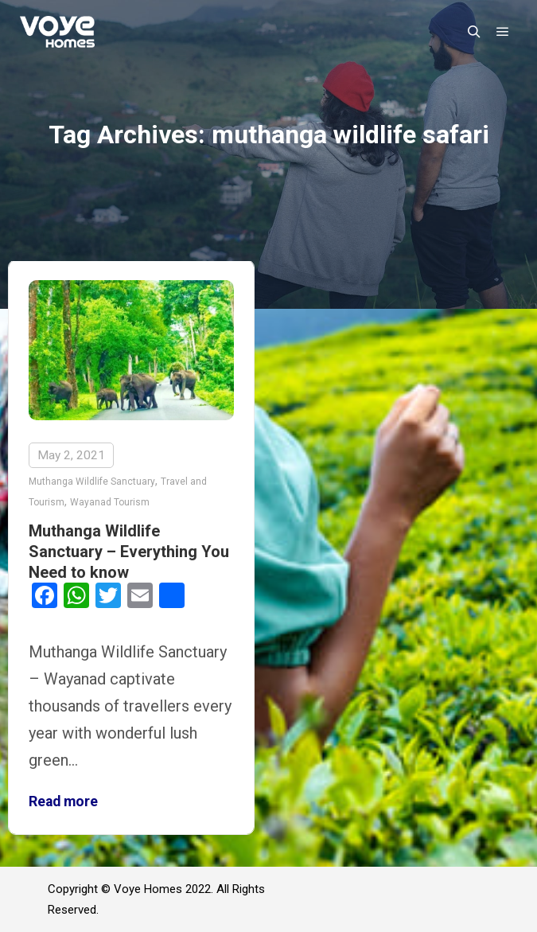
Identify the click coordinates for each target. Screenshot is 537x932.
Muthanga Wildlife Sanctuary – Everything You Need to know (129, 551)
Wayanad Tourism (110, 502)
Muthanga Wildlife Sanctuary (92, 481)
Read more (63, 801)
